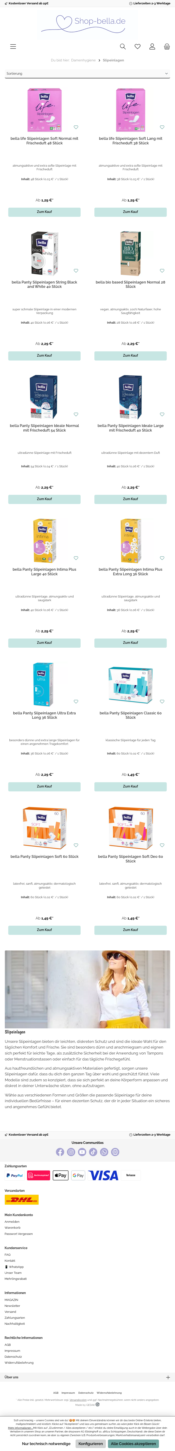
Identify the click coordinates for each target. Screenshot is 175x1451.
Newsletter (12, 1306)
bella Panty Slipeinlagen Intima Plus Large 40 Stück (44, 571)
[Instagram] (71, 1152)
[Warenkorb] (165, 46)
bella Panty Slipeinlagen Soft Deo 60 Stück (130, 858)
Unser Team (13, 1273)
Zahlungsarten (15, 1317)
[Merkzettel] (137, 46)
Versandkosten (78, 1400)
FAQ (8, 1254)
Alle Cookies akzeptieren (133, 1443)
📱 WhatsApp (14, 1267)
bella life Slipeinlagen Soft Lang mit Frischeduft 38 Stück (130, 140)
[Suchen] (123, 46)
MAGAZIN (11, 1300)
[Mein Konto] (152, 46)
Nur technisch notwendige (46, 1443)
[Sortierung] (87, 73)
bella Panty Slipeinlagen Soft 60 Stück (45, 856)
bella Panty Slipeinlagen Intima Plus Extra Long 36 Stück (130, 571)
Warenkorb (12, 1227)
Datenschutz (13, 1356)
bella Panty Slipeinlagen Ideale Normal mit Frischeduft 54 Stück (44, 428)
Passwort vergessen (19, 1234)
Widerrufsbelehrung (19, 1362)
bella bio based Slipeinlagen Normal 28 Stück (130, 284)
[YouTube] (82, 1152)
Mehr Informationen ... (20, 1427)
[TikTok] (93, 1152)
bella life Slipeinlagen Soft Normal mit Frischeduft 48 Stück (44, 140)
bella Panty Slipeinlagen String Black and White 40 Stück (44, 284)
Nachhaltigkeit (15, 1323)
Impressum (12, 1350)
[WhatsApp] (104, 1152)
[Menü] (13, 46)
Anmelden (12, 1221)
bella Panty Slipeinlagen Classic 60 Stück (131, 715)
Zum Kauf (44, 212)
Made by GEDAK (87, 1405)
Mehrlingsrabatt (16, 1278)
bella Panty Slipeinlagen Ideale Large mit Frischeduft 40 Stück (131, 428)
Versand (10, 1311)
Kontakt (10, 1260)
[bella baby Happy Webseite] (115, 1152)
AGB (8, 1344)
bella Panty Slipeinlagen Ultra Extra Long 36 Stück (44, 715)
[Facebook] (60, 1152)
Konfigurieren (91, 1443)
